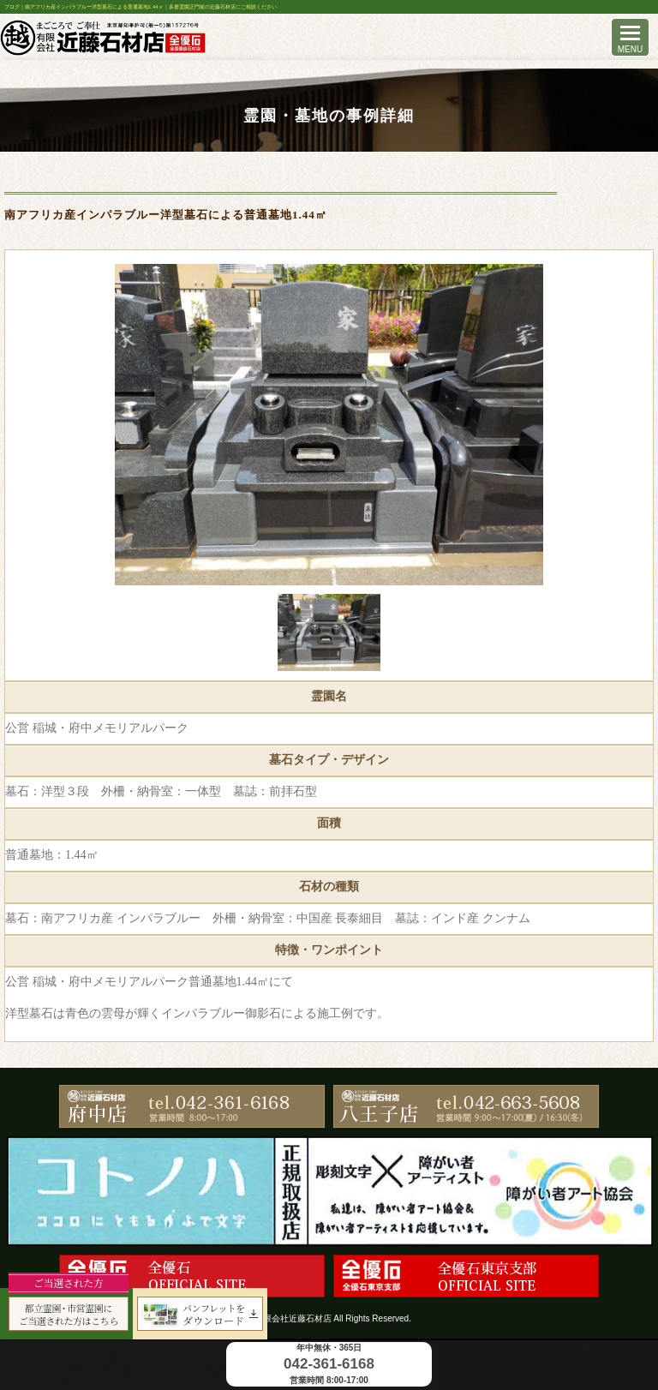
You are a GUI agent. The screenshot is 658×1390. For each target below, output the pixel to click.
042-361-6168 (329, 1364)
